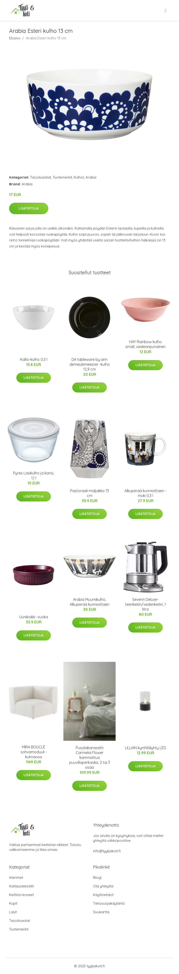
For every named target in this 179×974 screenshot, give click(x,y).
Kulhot (79, 177)
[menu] (166, 10)
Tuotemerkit (62, 177)
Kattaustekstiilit (21, 886)
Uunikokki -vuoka (33, 617)
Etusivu (14, 38)
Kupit (13, 903)
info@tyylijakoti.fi (107, 851)
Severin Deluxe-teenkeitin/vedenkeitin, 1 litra (145, 604)
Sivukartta (101, 912)
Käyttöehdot (103, 895)
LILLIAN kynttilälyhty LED (145, 747)
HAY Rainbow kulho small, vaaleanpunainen (145, 344)
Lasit (13, 912)
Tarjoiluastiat (40, 177)
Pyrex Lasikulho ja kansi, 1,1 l (33, 475)
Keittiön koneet (21, 895)
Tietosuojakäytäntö (109, 903)
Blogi (97, 877)
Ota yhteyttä (103, 886)
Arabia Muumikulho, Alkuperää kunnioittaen (89, 602)
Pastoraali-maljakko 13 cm (89, 493)
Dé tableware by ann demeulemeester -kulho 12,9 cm (89, 364)
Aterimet (16, 877)
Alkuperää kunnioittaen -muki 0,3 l (145, 493)
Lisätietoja (29, 208)
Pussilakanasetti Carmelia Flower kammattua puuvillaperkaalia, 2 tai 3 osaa (89, 757)
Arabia (91, 177)
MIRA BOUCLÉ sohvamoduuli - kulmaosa (34, 752)
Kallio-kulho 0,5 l (33, 359)
